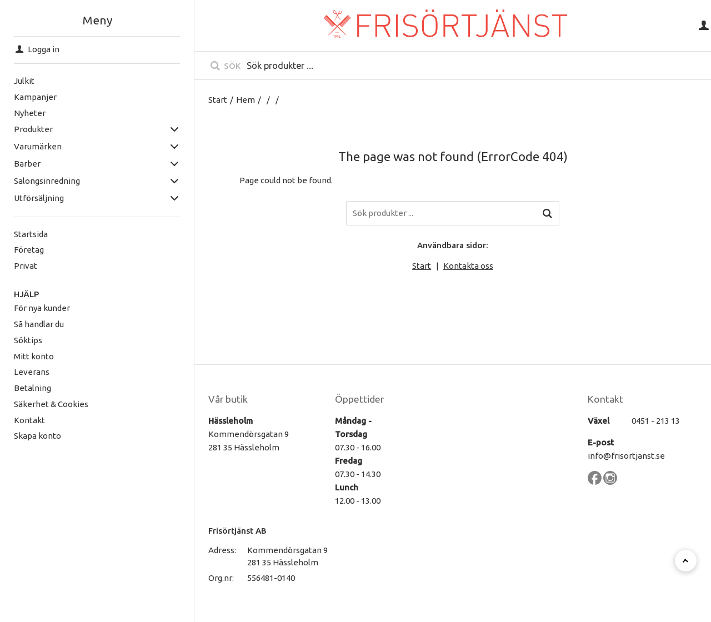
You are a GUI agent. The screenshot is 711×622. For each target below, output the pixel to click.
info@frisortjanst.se (626, 455)
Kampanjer (35, 97)
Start (217, 99)
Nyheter (30, 113)
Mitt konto (34, 356)
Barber (27, 163)
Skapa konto (37, 435)
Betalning (32, 388)
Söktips (28, 340)
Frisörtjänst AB (237, 530)
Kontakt (29, 420)
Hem (245, 99)
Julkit (24, 81)
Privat (25, 265)
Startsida (31, 234)
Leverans (31, 372)
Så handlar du (39, 324)
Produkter (33, 129)
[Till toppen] (686, 560)
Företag (29, 249)
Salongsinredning (47, 180)
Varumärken (38, 146)
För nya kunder (42, 308)
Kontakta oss (468, 265)
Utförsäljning (39, 198)
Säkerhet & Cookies (51, 404)
